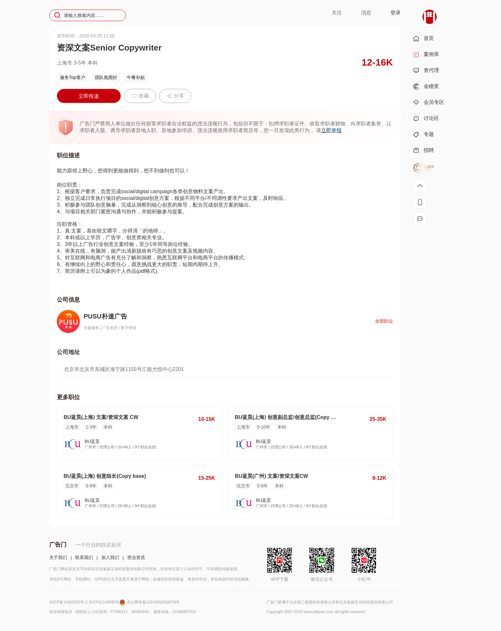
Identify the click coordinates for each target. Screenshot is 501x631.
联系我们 (84, 557)
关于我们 (58, 557)
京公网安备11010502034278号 (153, 602)
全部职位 (384, 321)
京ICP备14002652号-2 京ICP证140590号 (88, 602)
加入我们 (110, 557)
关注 (337, 12)
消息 (366, 12)
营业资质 (136, 557)
